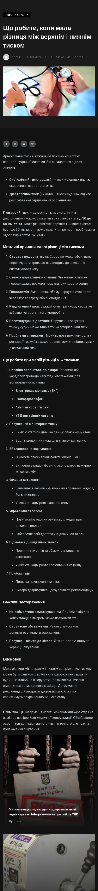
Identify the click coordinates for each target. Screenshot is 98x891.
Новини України (16, 15)
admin (18, 821)
